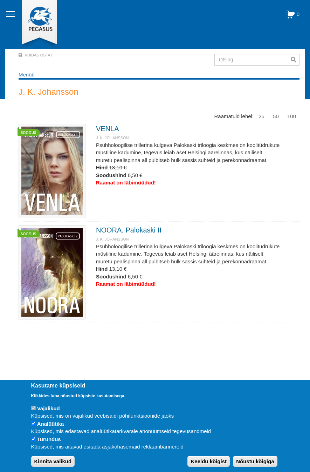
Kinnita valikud (53, 461)
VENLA (107, 129)
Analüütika (50, 424)
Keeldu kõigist (209, 461)
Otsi (295, 59)
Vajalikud (48, 408)
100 (291, 116)
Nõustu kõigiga (255, 461)
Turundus (49, 439)
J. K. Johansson (112, 138)
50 (276, 116)
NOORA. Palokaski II (128, 230)
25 (261, 116)
